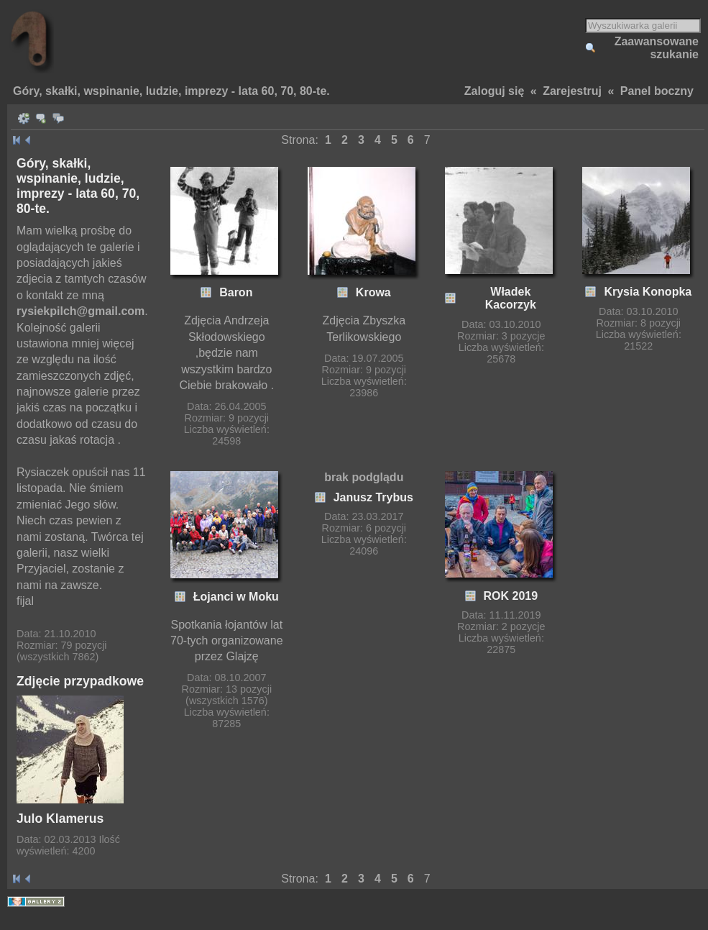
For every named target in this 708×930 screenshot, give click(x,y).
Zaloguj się (494, 91)
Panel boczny (657, 91)
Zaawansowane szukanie (657, 47)
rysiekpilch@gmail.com (80, 311)
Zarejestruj (572, 91)
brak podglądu (363, 477)
